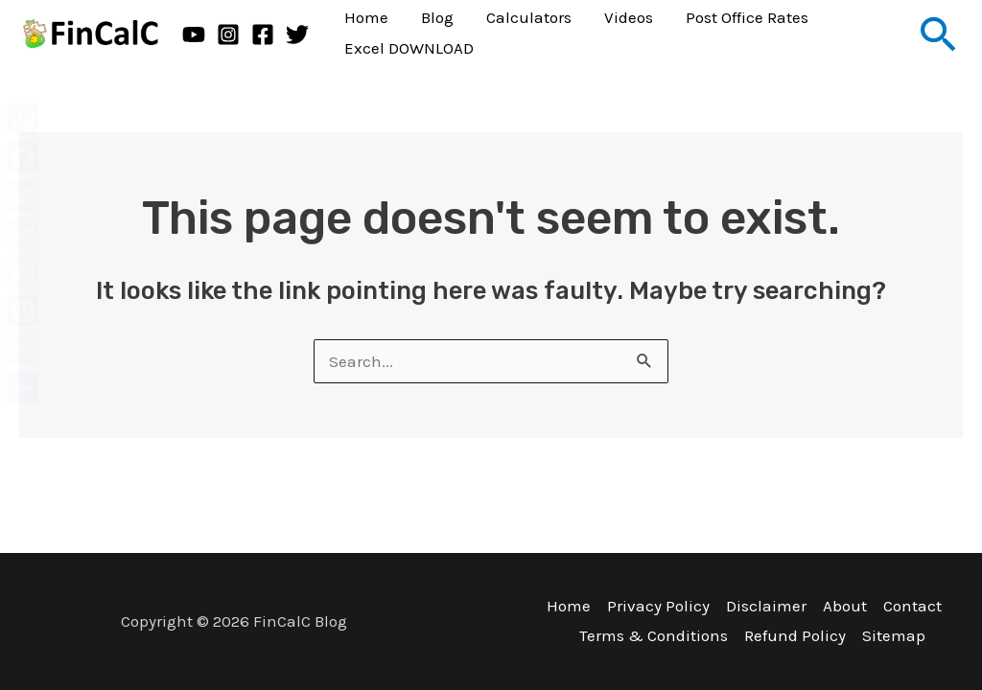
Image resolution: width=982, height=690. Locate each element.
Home (569, 605)
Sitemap (893, 635)
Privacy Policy (658, 605)
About (845, 605)
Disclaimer (766, 605)
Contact (912, 605)
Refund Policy (795, 635)
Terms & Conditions (653, 635)
